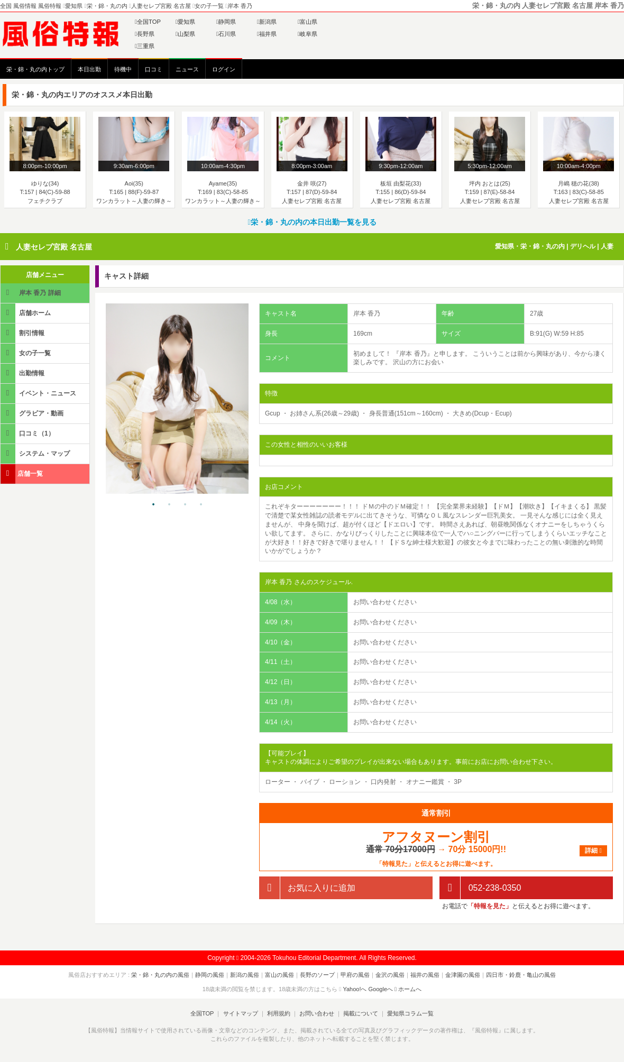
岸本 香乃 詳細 (31, 293)
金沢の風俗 (390, 975)
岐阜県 (307, 34)
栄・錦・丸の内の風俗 (160, 975)
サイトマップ (240, 1013)
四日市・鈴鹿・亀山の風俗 (521, 975)
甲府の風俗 (355, 975)
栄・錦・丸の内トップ (35, 69)
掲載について (360, 1013)
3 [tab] (185, 505)
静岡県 (226, 22)
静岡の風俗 (209, 975)
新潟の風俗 (244, 975)
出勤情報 (23, 373)
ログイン (223, 69)
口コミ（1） (28, 433)
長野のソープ (317, 975)
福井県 (267, 34)
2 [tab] (169, 505)
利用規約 (278, 1013)
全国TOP (148, 22)
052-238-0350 (480, 887)
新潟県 (267, 22)
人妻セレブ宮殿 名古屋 (54, 247)
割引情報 (23, 333)
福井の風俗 (424, 975)
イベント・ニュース (39, 393)
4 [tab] (201, 505)
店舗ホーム (26, 313)
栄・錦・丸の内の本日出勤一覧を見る (311, 222)
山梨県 (185, 34)
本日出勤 (89, 69)
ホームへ (407, 989)
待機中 (123, 69)
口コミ (153, 69)
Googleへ (381, 989)
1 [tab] (153, 505)
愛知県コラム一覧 (410, 1013)
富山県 (307, 22)
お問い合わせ (316, 1013)
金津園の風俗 (462, 975)
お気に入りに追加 (307, 887)
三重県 (144, 46)
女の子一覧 (26, 353)
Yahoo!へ (354, 989)
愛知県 (185, 22)
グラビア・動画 (32, 413)
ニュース (187, 69)
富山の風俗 (279, 975)
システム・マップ (36, 453)
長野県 (144, 34)
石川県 (226, 34)
